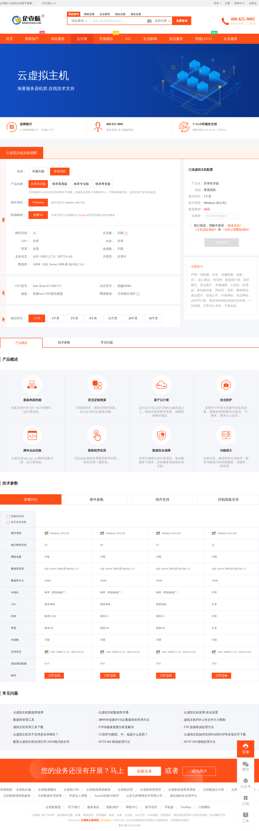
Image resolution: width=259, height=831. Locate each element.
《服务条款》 (233, 225)
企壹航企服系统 (90, 820)
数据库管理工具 (22, 719)
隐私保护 (112, 807)
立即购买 (222, 242)
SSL (128, 39)
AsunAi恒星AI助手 (107, 795)
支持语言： (22, 256)
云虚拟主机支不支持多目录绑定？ (34, 734)
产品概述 (21, 343)
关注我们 (49, 3)
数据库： (24, 264)
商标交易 (89, 14)
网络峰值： (107, 293)
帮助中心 (132, 807)
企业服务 (230, 39)
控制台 (253, 3)
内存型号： (107, 286)
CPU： (25, 241)
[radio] (38, 171)
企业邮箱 (150, 39)
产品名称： (18, 184)
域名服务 (58, 39)
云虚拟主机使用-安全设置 (199, 712)
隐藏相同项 (15, 516)
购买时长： (18, 318)
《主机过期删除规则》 (236, 229)
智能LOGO (203, 39)
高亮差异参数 (16, 522)
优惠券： (198, 215)
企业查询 (104, 14)
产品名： (198, 183)
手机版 (169, 807)
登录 (216, 3)
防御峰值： (18, 215)
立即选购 (54, 675)
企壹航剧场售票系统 (182, 789)
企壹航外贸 (125, 789)
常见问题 (107, 342)
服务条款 (93, 807)
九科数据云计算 (213, 789)
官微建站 (106, 39)
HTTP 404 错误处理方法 (112, 741)
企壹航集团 (53, 807)
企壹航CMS (71, 789)
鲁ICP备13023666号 (129, 825)
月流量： (109, 233)
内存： (110, 241)
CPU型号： (22, 286)
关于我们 (74, 807)
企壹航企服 (23, 789)
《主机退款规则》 (206, 229)
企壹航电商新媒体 (98, 789)
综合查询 (80, 21)
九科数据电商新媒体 (16, 795)
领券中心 (239, 3)
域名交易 (136, 14)
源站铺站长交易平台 (183, 795)
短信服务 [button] (176, 39)
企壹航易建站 (47, 789)
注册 (227, 3)
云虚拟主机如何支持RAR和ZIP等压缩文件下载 (213, 734)
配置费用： (196, 209)
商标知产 (32, 39)
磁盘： (25, 293)
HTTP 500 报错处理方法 (198, 741)
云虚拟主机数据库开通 (112, 712)
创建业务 (144, 771)
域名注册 (120, 14)
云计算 (82, 39)
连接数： (109, 248)
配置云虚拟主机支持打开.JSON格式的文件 (39, 741)
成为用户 (199, 771)
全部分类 (163, 21)
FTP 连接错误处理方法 (197, 727)
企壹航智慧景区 (150, 789)
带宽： (25, 248)
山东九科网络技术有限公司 (144, 795)
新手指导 (151, 807)
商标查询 (73, 14)
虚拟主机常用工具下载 (26, 727)
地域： (21, 171)
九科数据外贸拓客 (50, 795)
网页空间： (22, 233)
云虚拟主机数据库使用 (26, 712)
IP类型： (109, 256)
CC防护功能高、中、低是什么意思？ (121, 734)
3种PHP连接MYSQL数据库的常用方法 (122, 719)
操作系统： (18, 202)
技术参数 (64, 342)
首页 (9, 39)
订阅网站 (204, 807)
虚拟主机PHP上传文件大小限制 (203, 719)
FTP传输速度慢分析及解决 (114, 727)
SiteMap (186, 807)
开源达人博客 (78, 795)
